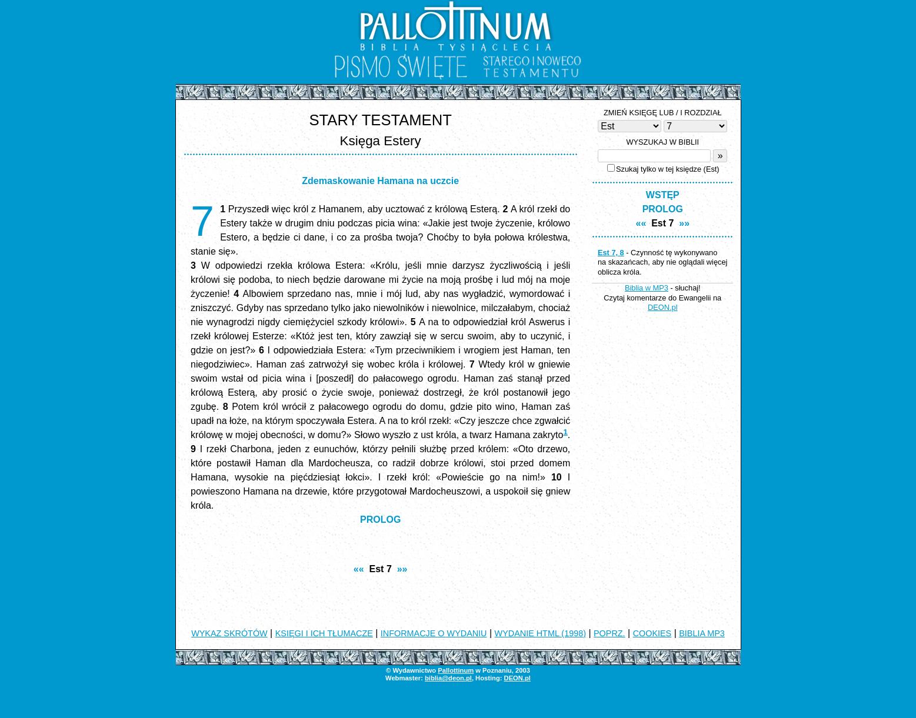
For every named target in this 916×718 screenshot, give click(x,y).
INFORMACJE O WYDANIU (434, 633)
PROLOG (380, 520)
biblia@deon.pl (448, 678)
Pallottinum (456, 670)
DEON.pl (663, 307)
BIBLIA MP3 (702, 633)
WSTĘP (662, 195)
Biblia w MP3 (646, 287)
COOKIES (652, 633)
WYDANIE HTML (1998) (540, 633)
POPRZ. (609, 633)
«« (359, 569)
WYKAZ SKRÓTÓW (229, 633)
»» (402, 569)
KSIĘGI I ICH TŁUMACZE (324, 633)
